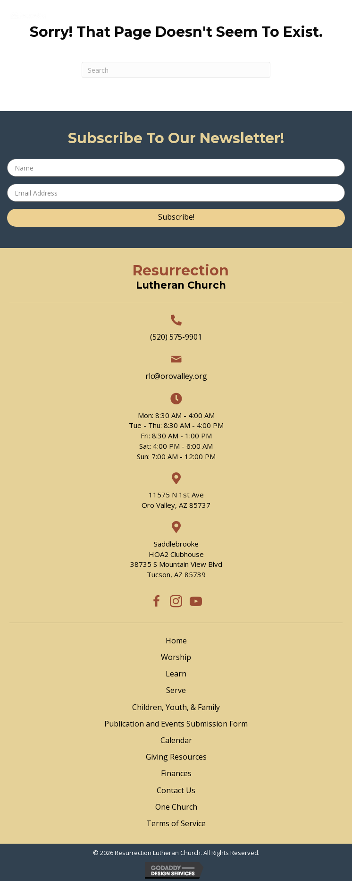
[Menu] (191, 46)
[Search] (176, 70)
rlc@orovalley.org (176, 376)
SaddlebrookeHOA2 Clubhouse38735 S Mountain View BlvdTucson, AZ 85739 (176, 559)
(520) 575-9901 (176, 337)
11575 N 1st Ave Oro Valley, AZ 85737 (176, 500)
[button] (176, 218)
